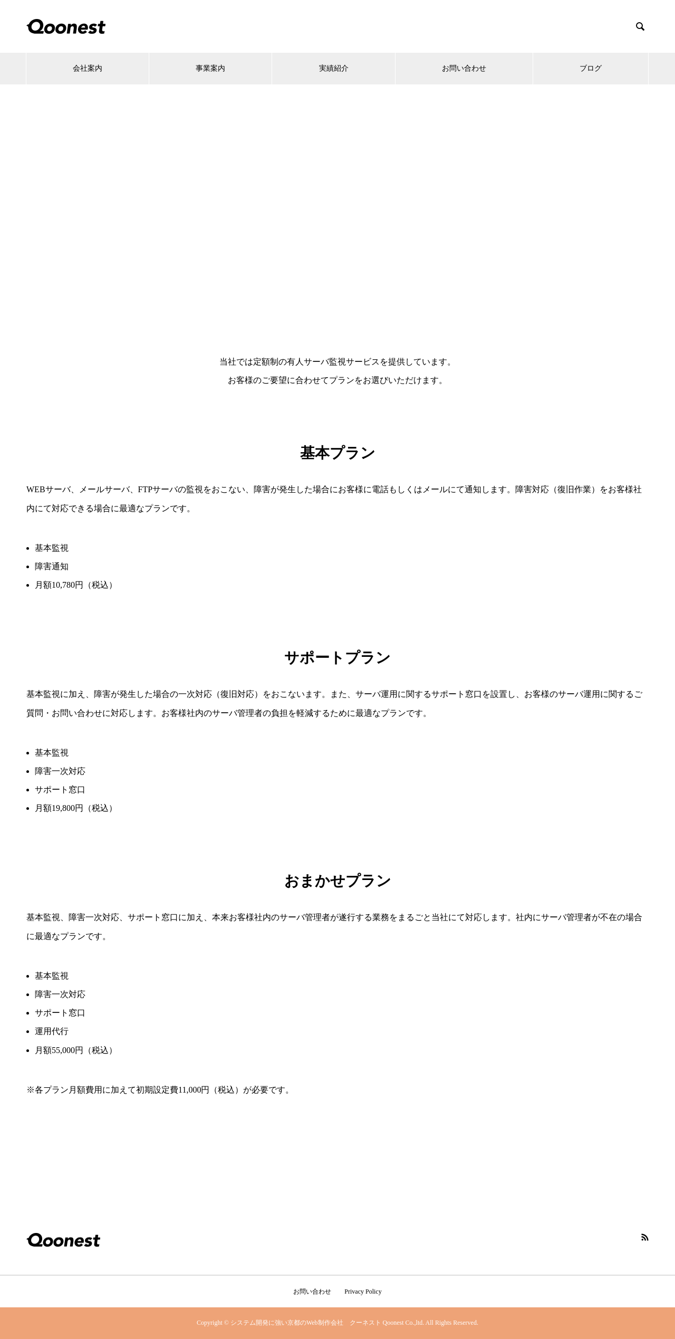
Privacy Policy (362, 1291)
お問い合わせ (464, 68)
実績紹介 (334, 68)
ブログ (591, 68)
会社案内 (87, 68)
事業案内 (210, 68)
